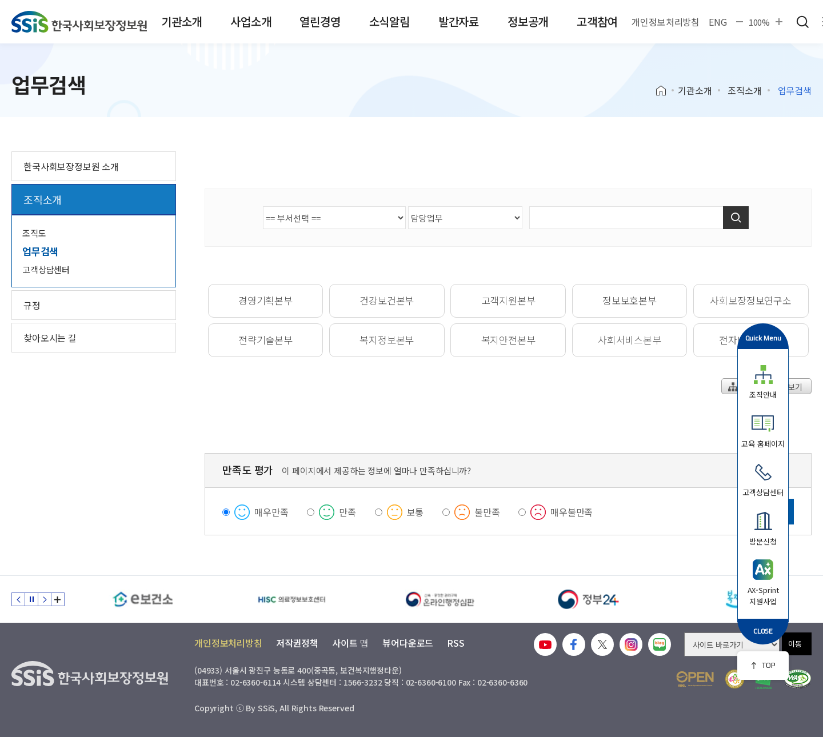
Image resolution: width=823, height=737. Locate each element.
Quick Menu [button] (763, 338)
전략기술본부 (265, 340)
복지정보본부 (386, 340)
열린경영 (319, 21)
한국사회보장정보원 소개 (71, 166)
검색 (802, 21)
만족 (347, 512)
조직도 (34, 233)
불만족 (487, 512)
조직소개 (744, 90)
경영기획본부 (265, 300)
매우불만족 (571, 512)
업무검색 (40, 251)
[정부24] (588, 599)
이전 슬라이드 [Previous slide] (18, 599)
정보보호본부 (629, 300)
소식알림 (389, 21)
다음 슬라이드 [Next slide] (44, 599)
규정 (32, 305)
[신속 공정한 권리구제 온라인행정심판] (440, 599)
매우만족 (271, 512)
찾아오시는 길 (50, 338)
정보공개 (528, 21)
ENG (718, 21)
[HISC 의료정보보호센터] (291, 599)
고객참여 (597, 21)
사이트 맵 (350, 643)
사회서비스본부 (629, 340)
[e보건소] (143, 599)
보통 (415, 512)
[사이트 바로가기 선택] (732, 644)
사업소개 (250, 21)
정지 (31, 599)
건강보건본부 (386, 300)
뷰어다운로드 (407, 643)
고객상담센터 (46, 269)
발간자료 (458, 21)
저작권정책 (297, 643)
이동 (795, 643)
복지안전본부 (508, 340)
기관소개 (181, 21)
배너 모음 (58, 599)
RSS (456, 643)
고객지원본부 (508, 300)
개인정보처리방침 (666, 21)
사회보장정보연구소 (750, 300)
